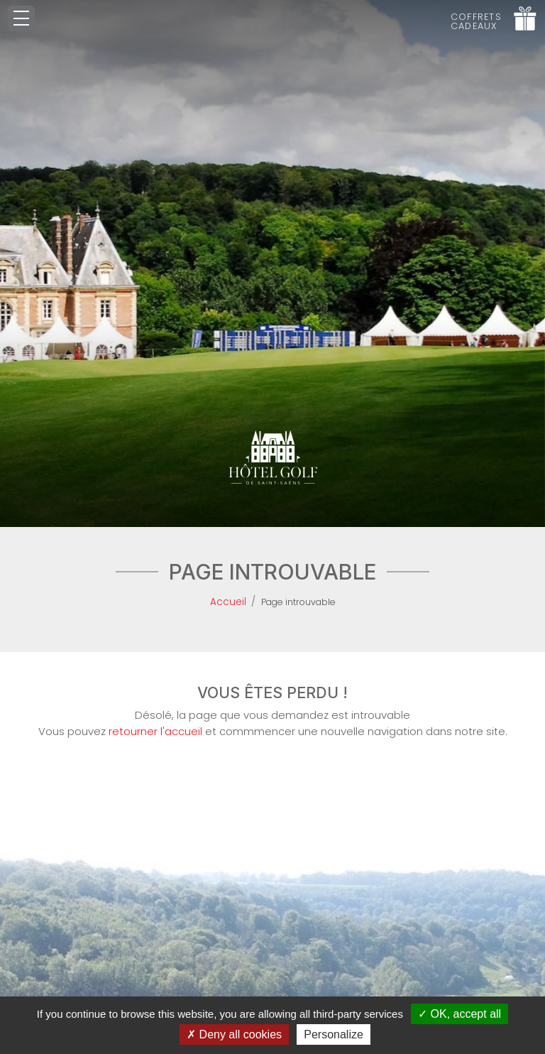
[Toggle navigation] (21, 18)
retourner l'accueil (155, 731)
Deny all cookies (234, 1034)
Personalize (333, 1034)
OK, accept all (459, 1014)
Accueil (228, 602)
